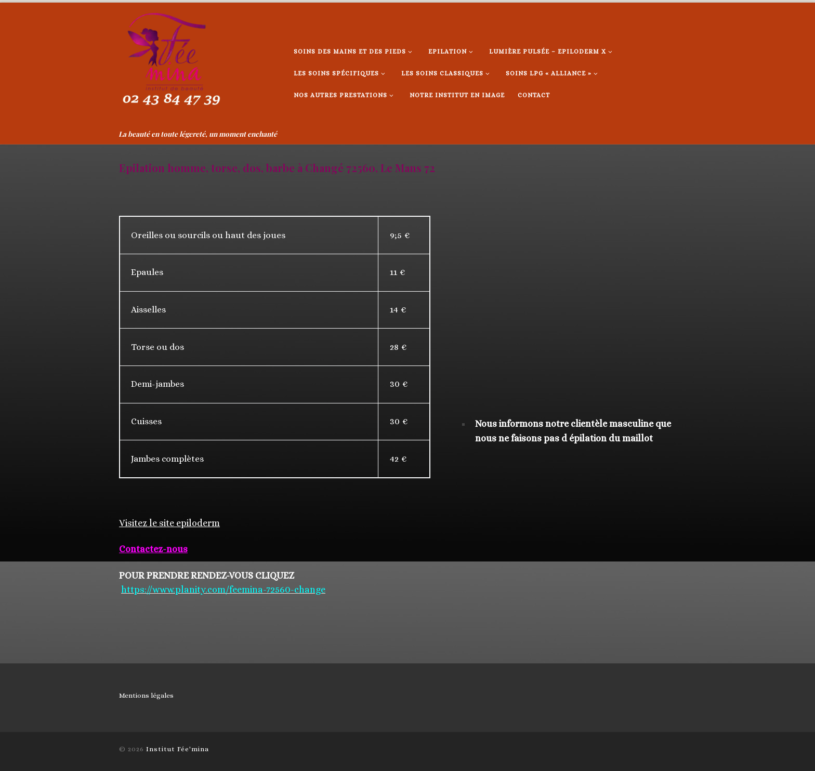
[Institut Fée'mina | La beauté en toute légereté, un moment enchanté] (171, 63)
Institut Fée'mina (177, 749)
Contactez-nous (153, 549)
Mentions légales (146, 695)
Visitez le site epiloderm (169, 523)
